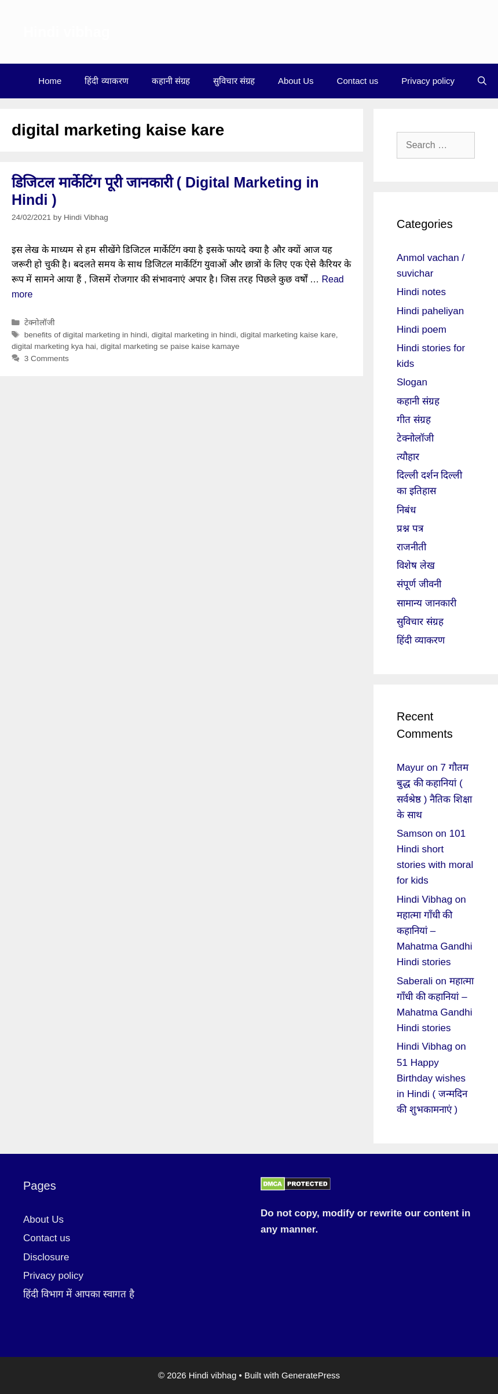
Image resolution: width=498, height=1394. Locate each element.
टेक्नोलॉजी (39, 322)
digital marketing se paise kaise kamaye (169, 346)
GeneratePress (310, 1375)
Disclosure (46, 1257)
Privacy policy (428, 81)
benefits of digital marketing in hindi (85, 334)
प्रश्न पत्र (410, 528)
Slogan (412, 382)
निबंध (406, 510)
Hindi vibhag (66, 32)
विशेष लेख (416, 565)
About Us (296, 81)
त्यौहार (408, 456)
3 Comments (46, 358)
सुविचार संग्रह (234, 81)
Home (49, 81)
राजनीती (411, 547)
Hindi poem (421, 329)
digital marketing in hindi (194, 334)
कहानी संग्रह (171, 81)
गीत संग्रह (414, 419)
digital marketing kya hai (54, 346)
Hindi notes (421, 291)
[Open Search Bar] (482, 81)
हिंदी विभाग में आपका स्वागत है (78, 1294)
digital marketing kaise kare (288, 334)
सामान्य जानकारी (426, 603)
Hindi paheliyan (430, 311)
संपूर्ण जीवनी (419, 584)
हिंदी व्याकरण (106, 81)
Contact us (358, 81)
